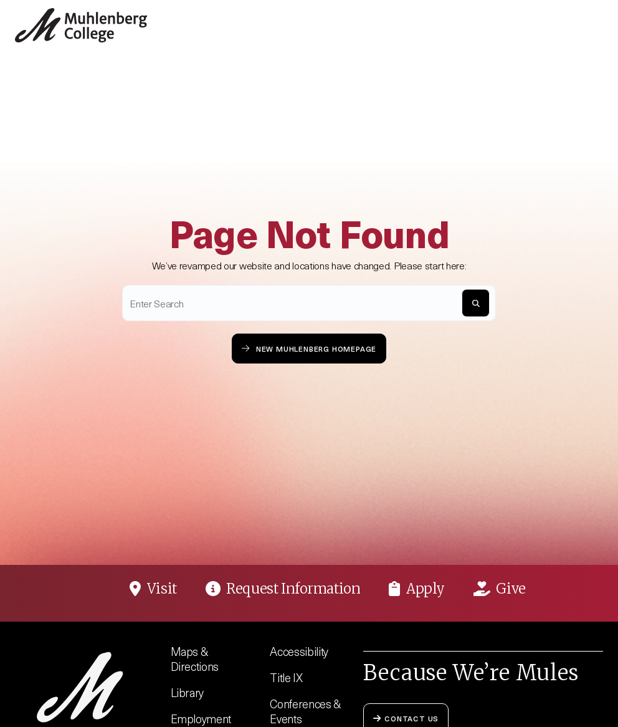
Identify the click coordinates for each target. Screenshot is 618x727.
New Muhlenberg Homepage (309, 348)
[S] (476, 303)
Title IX (286, 677)
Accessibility (299, 651)
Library (187, 692)
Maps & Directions (195, 659)
